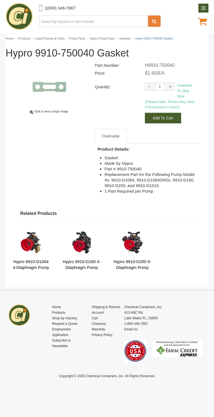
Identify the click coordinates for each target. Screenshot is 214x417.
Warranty (98, 342)
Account (98, 326)
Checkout (99, 337)
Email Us (131, 342)
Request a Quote (64, 337)
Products (58, 326)
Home (56, 320)
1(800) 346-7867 (60, 8)
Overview (111, 149)
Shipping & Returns (106, 320)
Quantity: (102, 100)
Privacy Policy (102, 348)
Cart (95, 331)
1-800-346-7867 (136, 337)
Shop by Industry (64, 331)
